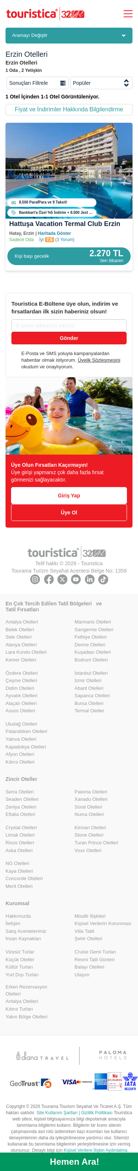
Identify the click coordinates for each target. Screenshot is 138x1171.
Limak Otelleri (20, 835)
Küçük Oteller (20, 959)
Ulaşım (82, 974)
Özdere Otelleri (22, 673)
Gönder (69, 338)
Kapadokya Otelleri (26, 747)
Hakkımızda (18, 916)
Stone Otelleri (89, 835)
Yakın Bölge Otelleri (26, 1016)
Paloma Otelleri (91, 792)
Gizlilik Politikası (97, 1112)
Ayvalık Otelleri (21, 695)
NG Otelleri (17, 863)
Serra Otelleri (20, 792)
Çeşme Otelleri (21, 680)
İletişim (13, 923)
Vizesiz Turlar (20, 952)
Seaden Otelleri (22, 799)
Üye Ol (69, 512)
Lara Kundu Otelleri (26, 652)
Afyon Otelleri (20, 754)
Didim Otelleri (20, 688)
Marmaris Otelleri (93, 622)
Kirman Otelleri (90, 827)
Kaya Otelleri (19, 871)
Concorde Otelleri (24, 878)
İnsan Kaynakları (23, 938)
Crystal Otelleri (21, 827)
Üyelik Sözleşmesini (99, 360)
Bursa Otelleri (89, 703)
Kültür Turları (19, 967)
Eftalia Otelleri (20, 814)
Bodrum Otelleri (91, 660)
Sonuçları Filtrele (37, 83)
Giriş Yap (69, 495)
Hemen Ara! (74, 1162)
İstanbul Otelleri (91, 673)
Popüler (101, 83)
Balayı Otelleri (90, 967)
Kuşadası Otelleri (93, 652)
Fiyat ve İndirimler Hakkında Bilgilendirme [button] (69, 109)
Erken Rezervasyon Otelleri (26, 990)
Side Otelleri (19, 637)
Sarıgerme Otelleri (94, 629)
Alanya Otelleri (21, 644)
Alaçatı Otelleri (21, 703)
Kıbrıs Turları (19, 1009)
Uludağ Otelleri (21, 724)
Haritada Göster (54, 233)
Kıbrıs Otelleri (20, 762)
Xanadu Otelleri (91, 799)
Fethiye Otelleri (91, 637)
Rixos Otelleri (20, 842)
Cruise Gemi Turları (95, 952)
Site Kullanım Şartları (57, 1112)
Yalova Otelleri (21, 739)
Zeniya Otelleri (21, 807)
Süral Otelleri (88, 807)
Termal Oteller (90, 710)
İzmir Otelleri (88, 680)
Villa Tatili (85, 931)
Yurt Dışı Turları (22, 974)
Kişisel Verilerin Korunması (103, 923)
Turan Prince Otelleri (96, 842)
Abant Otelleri (89, 688)
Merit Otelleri (19, 886)
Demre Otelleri (90, 644)
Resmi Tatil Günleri (95, 959)
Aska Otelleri (19, 850)
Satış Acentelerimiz (26, 931)
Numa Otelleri (89, 814)
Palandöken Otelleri (26, 731)
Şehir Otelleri (88, 938)
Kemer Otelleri (21, 660)
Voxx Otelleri (88, 850)
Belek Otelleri (20, 629)
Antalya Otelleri (22, 622)
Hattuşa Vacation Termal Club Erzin (64, 223)
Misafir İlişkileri (90, 916)
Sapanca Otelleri (92, 695)
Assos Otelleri (20, 710)
